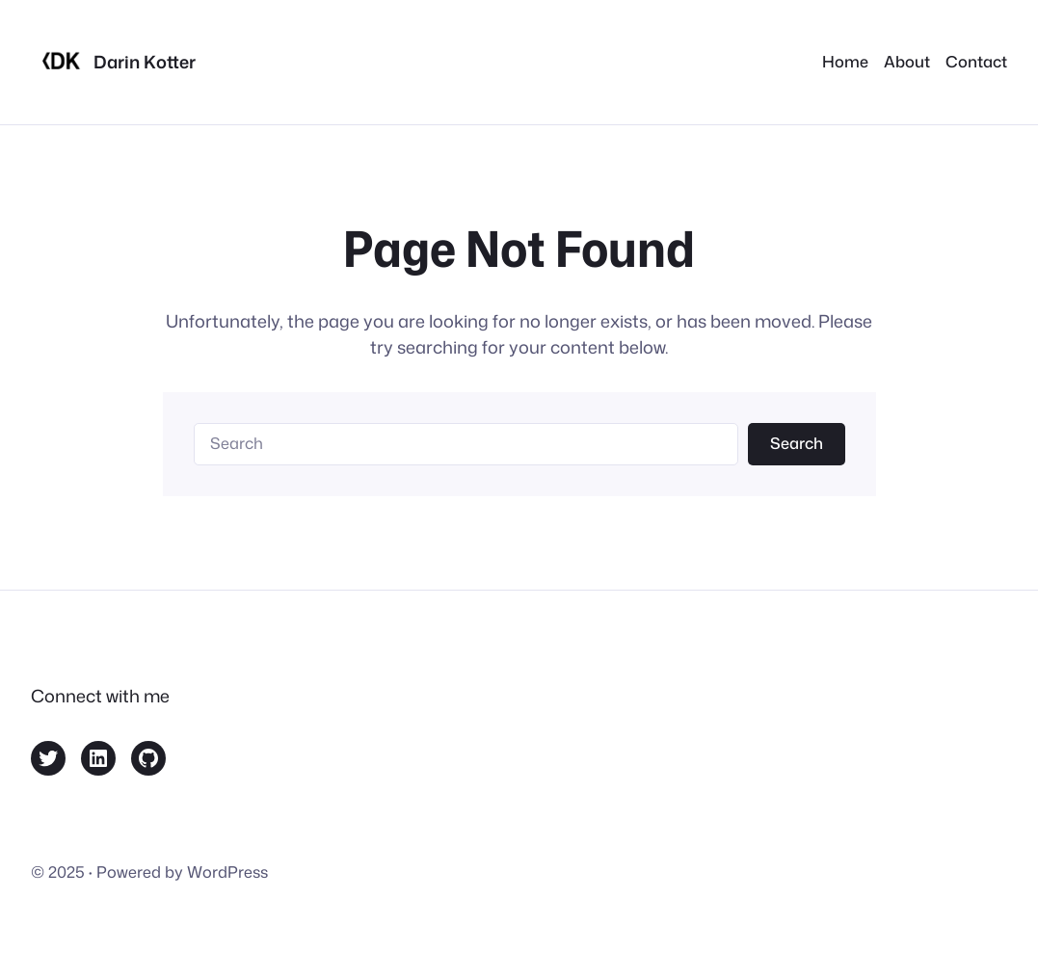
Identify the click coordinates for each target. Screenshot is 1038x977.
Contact (976, 61)
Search (796, 443)
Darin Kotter (144, 61)
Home (845, 61)
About (907, 61)
